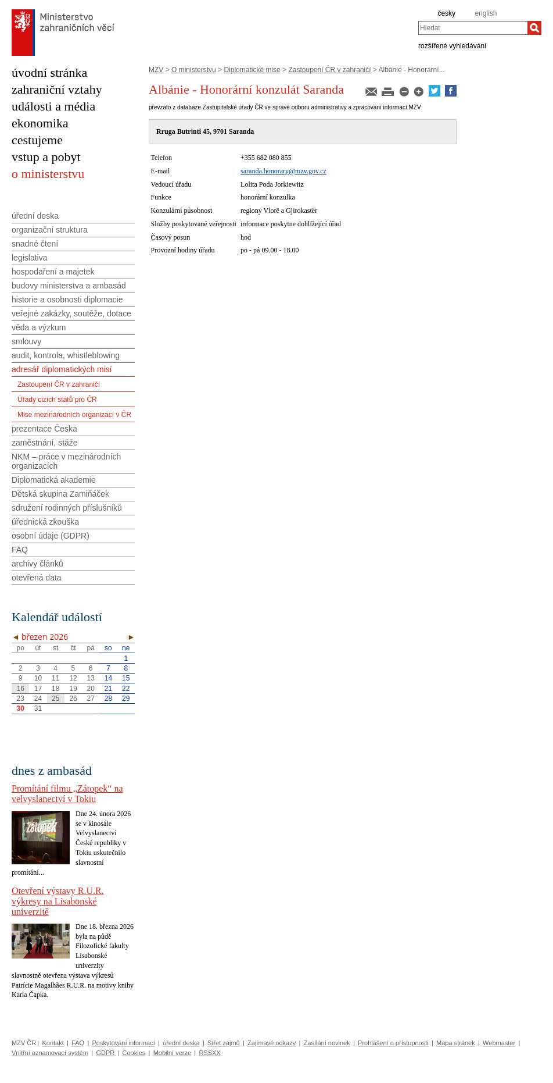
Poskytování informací (123, 1042)
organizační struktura (50, 229)
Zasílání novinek (327, 1042)
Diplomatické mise (252, 70)
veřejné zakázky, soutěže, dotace (71, 313)
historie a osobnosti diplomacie (67, 299)
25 (55, 698)
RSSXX (209, 1052)
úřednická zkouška (45, 521)
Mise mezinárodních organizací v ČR (74, 415)
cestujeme (37, 140)
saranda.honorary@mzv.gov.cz (283, 171)
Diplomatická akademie (54, 479)
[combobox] (472, 28)
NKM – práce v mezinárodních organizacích (66, 461)
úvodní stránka (49, 72)
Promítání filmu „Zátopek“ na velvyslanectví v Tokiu (67, 793)
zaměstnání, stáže (45, 442)
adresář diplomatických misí (62, 369)
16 (20, 689)
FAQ (20, 549)
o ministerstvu (48, 173)
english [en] (486, 13)
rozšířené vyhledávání (452, 45)
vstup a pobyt (46, 156)
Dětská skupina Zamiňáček (60, 493)
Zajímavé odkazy (271, 1042)
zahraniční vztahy (57, 89)
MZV (156, 70)
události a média (53, 106)
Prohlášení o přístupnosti (393, 1042)
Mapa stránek (455, 1042)
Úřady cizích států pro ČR (57, 400)
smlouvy (26, 341)
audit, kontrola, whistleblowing (66, 355)
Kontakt (52, 1042)
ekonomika (40, 123)
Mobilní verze (172, 1052)
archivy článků (37, 563)
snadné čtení (35, 243)
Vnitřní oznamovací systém (50, 1052)
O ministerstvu (193, 70)
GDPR (105, 1052)
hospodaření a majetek (53, 271)
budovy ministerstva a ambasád (69, 285)
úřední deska (35, 215)
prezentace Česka (44, 428)
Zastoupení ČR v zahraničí (329, 70)
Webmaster (499, 1042)
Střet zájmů (223, 1042)
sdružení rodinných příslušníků (67, 507)
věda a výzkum (39, 327)
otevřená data (37, 577)
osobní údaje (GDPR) (50, 535)
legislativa (29, 257)
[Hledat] (534, 28)
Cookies (134, 1052)
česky (446, 13)
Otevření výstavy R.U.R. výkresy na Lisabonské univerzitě (58, 901)
